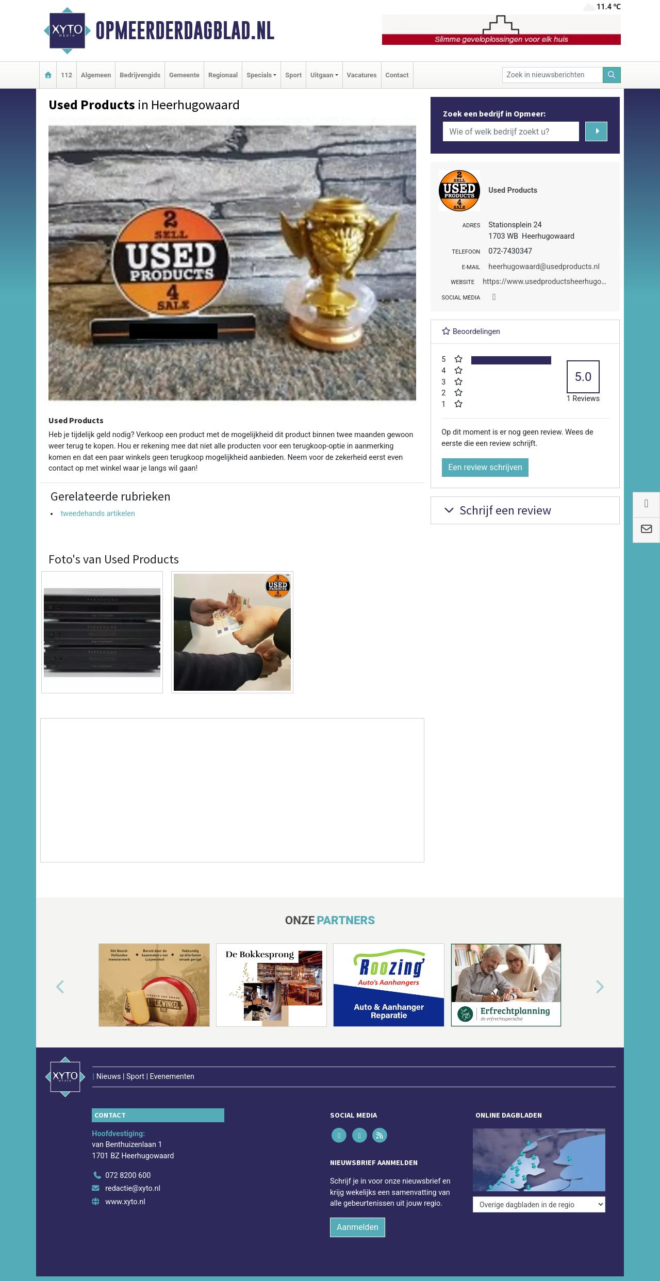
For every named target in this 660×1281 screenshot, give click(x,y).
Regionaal (223, 75)
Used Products (512, 190)
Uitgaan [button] (321, 75)
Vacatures (362, 75)
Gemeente (184, 75)
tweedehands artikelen (97, 513)
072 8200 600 (128, 1175)
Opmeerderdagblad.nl (184, 30)
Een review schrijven (485, 467)
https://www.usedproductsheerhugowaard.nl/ (558, 281)
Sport (293, 75)
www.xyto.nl (125, 1201)
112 (66, 75)
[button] (48, 987)
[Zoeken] (612, 75)
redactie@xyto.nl (132, 1188)
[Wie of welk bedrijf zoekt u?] (511, 131)
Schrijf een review (496, 510)
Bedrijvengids (140, 75)
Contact (397, 75)
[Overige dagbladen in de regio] (539, 1204)
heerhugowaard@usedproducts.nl (544, 266)
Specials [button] (259, 75)
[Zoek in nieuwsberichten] (552, 75)
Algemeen (96, 75)
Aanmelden (357, 1227)
